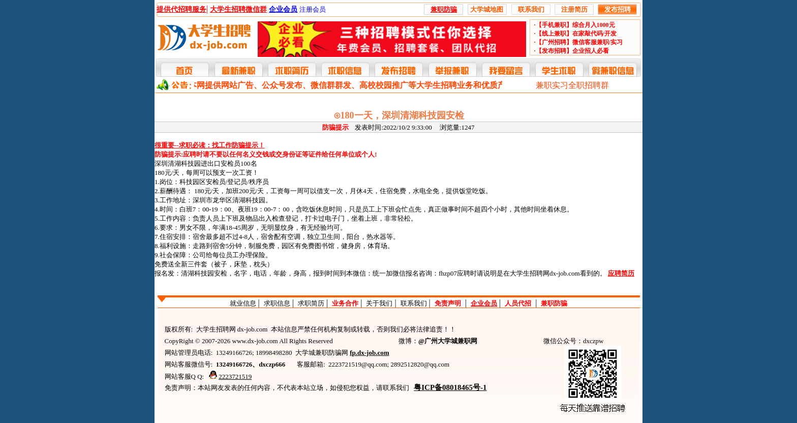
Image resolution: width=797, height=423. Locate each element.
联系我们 (414, 303)
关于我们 (379, 303)
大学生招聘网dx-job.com (545, 273)
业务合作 (345, 303)
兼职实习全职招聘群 (572, 85)
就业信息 (243, 303)
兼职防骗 (554, 303)
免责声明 (448, 303)
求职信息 (277, 303)
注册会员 (312, 9)
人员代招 (518, 303)
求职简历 (311, 303)
